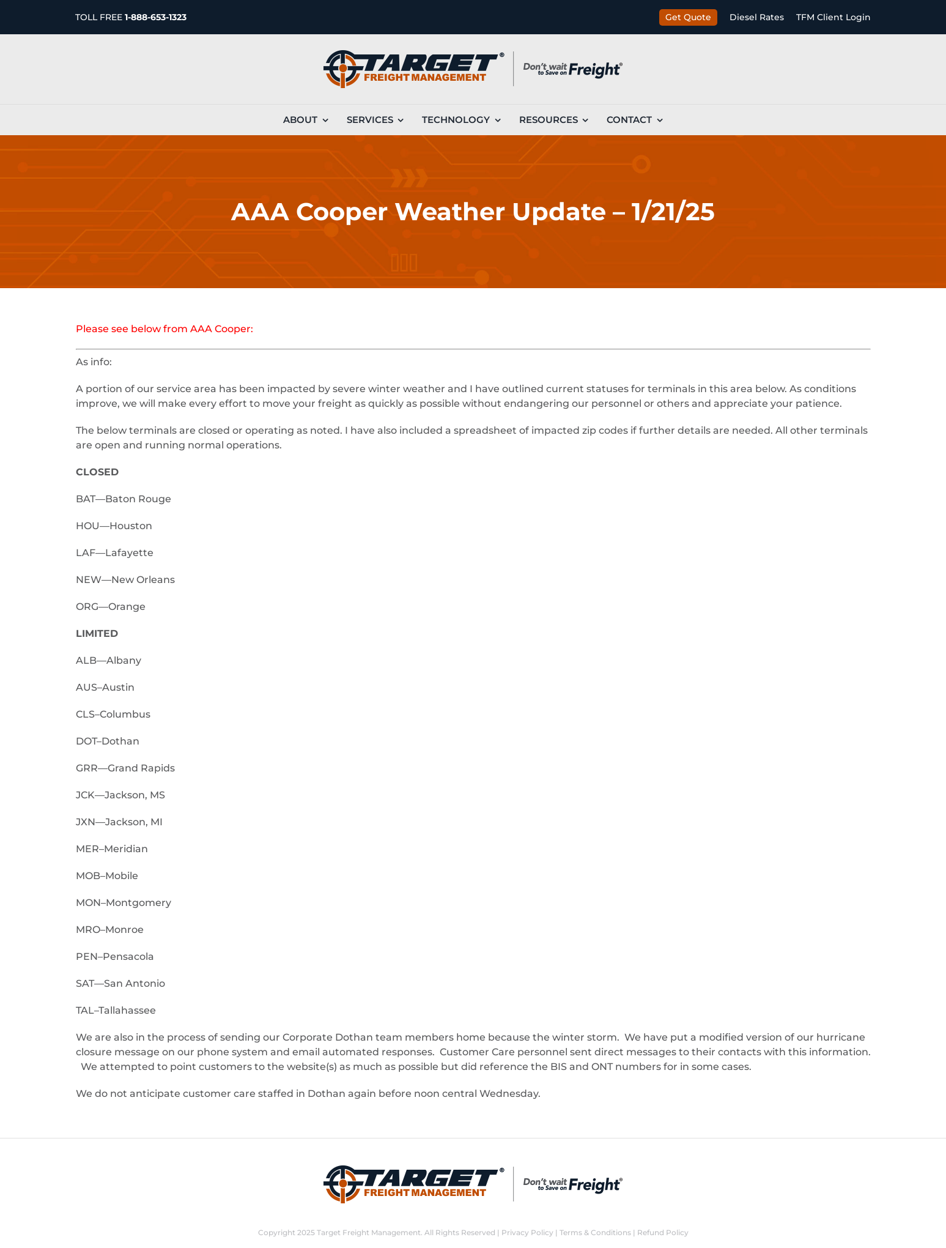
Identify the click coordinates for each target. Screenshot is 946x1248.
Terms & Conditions (595, 1232)
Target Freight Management (369, 1232)
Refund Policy (663, 1232)
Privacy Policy (527, 1232)
